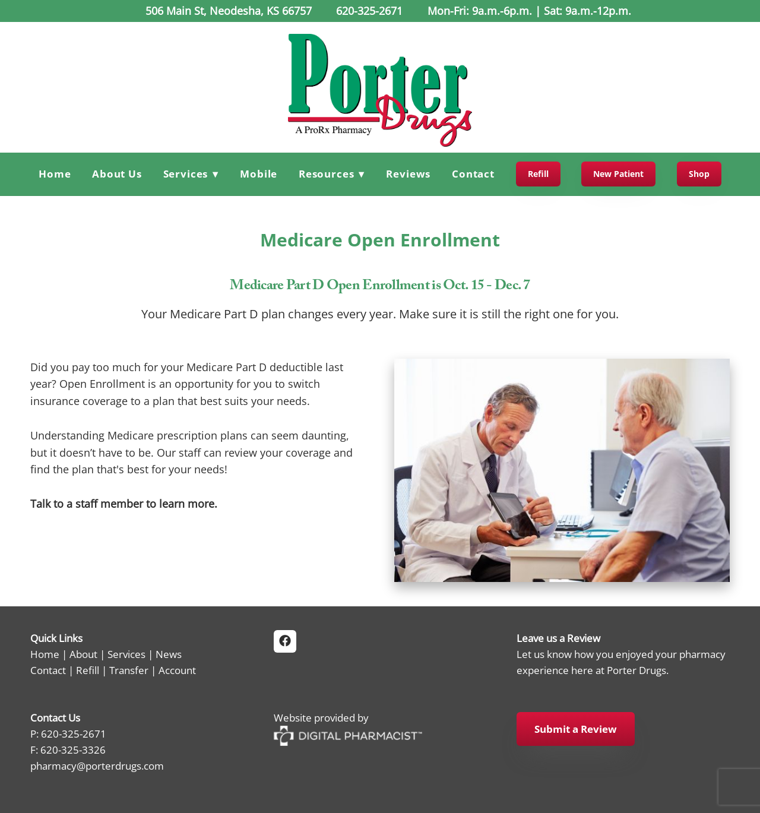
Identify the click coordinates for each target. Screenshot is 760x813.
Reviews (408, 173)
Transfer (128, 670)
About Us (117, 173)
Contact (473, 173)
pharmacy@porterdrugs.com (97, 765)
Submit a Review (575, 729)
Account (177, 670)
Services (126, 654)
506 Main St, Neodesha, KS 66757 (227, 10)
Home (55, 173)
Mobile (258, 173)
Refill (538, 173)
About (83, 654)
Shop (699, 173)
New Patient (618, 173)
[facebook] (285, 641)
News (169, 654)
